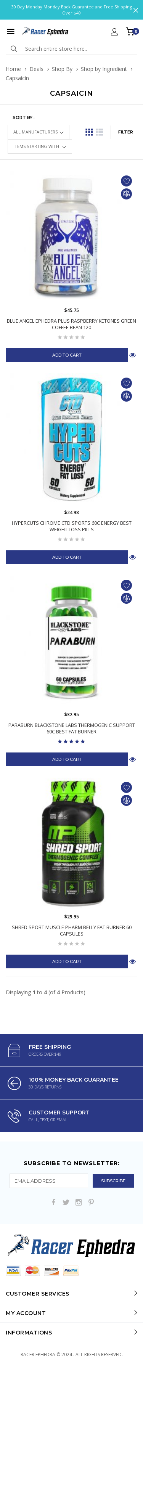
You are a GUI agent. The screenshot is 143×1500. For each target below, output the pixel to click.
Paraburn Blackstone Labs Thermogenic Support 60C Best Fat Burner (71, 728)
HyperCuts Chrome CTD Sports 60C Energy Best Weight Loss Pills (72, 526)
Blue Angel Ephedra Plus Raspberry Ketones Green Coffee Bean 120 (71, 324)
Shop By (62, 68)
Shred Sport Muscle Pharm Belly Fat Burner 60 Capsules (72, 930)
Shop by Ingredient (104, 68)
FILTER (125, 132)
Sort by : (24, 117)
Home (13, 68)
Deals (36, 68)
